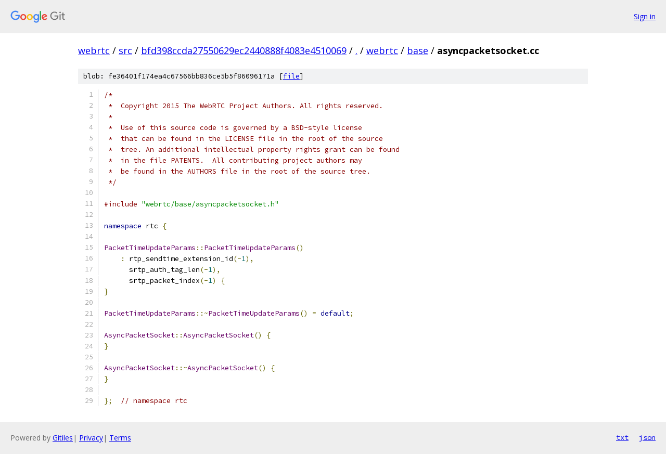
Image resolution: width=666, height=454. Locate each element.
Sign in (645, 16)
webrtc (94, 50)
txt (622, 437)
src (125, 50)
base (417, 50)
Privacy (91, 438)
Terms (120, 438)
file (291, 76)
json (647, 437)
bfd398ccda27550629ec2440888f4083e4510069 (244, 50)
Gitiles (63, 438)
